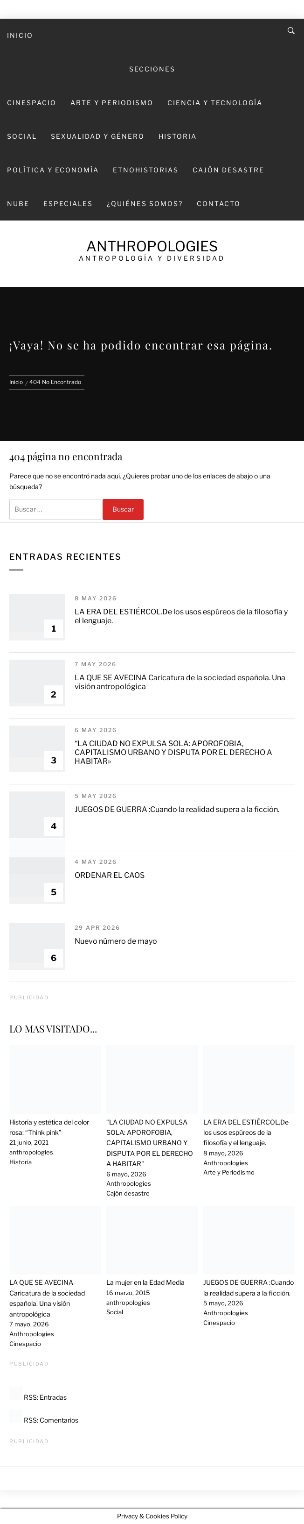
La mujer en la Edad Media (145, 1282)
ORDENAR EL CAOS (110, 875)
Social (22, 136)
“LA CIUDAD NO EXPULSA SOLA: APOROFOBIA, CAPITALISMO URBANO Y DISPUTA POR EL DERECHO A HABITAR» (173, 752)
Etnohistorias (146, 170)
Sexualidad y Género (98, 136)
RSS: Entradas (38, 1397)
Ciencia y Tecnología (215, 103)
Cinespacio (31, 103)
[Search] (291, 31)
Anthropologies (152, 246)
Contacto (219, 203)
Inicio (20, 35)
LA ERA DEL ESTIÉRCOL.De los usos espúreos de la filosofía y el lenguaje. (246, 1132)
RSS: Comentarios (43, 1420)
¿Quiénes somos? (145, 203)
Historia (178, 136)
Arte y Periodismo (111, 103)
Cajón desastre (228, 170)
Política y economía (53, 170)
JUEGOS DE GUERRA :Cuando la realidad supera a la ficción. (177, 809)
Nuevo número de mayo (116, 941)
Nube (18, 203)
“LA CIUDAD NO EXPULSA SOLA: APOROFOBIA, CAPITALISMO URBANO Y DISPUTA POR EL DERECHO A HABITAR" (149, 1143)
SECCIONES (152, 69)
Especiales (68, 203)
